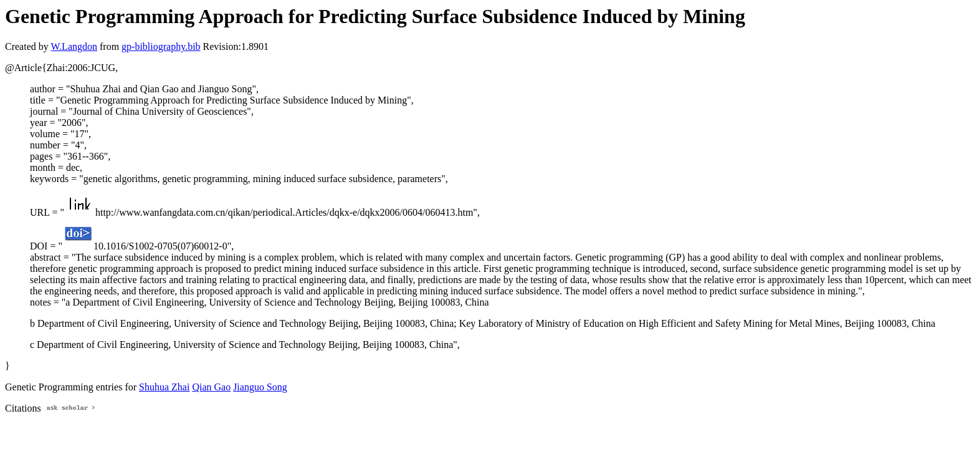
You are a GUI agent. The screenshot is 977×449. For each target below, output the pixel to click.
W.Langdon (73, 46)
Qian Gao (211, 387)
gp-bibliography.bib (161, 46)
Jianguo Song (260, 387)
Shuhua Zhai (164, 387)
